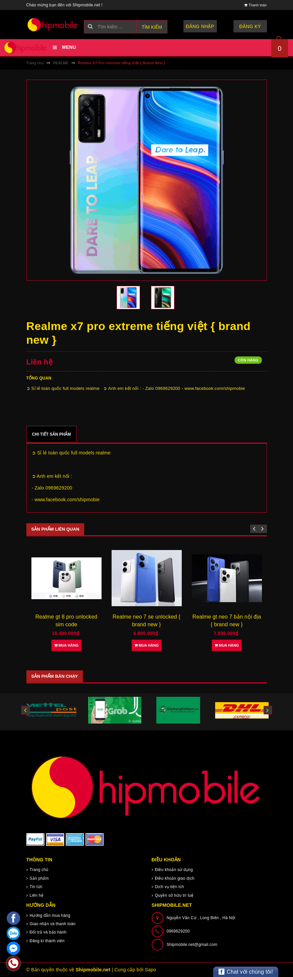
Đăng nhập (200, 26)
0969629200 (178, 931)
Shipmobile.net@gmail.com (192, 944)
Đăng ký (250, 26)
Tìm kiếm (152, 27)
